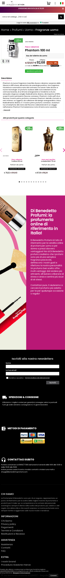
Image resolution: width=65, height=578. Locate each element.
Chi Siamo (6, 524)
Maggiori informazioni (21, 573)
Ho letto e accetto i (15, 381)
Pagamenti (7, 531)
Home (5, 30)
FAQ (3, 554)
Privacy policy (8, 527)
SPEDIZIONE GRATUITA (16, 172)
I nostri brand (8, 565)
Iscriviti (53, 386)
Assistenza (7, 548)
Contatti (5, 551)
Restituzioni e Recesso (13, 537)
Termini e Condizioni (12, 534)
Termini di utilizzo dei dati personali (37, 381)
